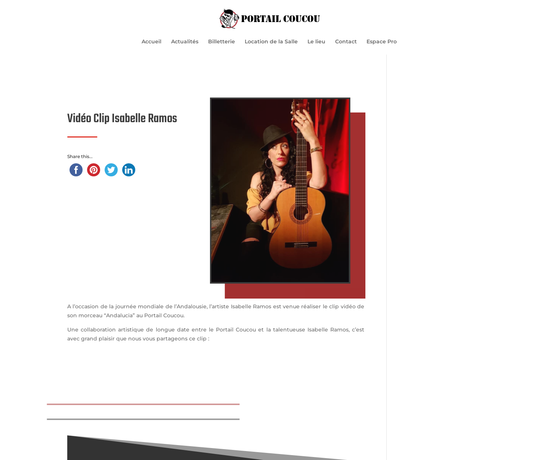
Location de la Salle (271, 42)
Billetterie (221, 42)
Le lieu (316, 42)
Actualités (184, 42)
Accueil (151, 42)
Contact (346, 42)
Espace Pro (382, 42)
